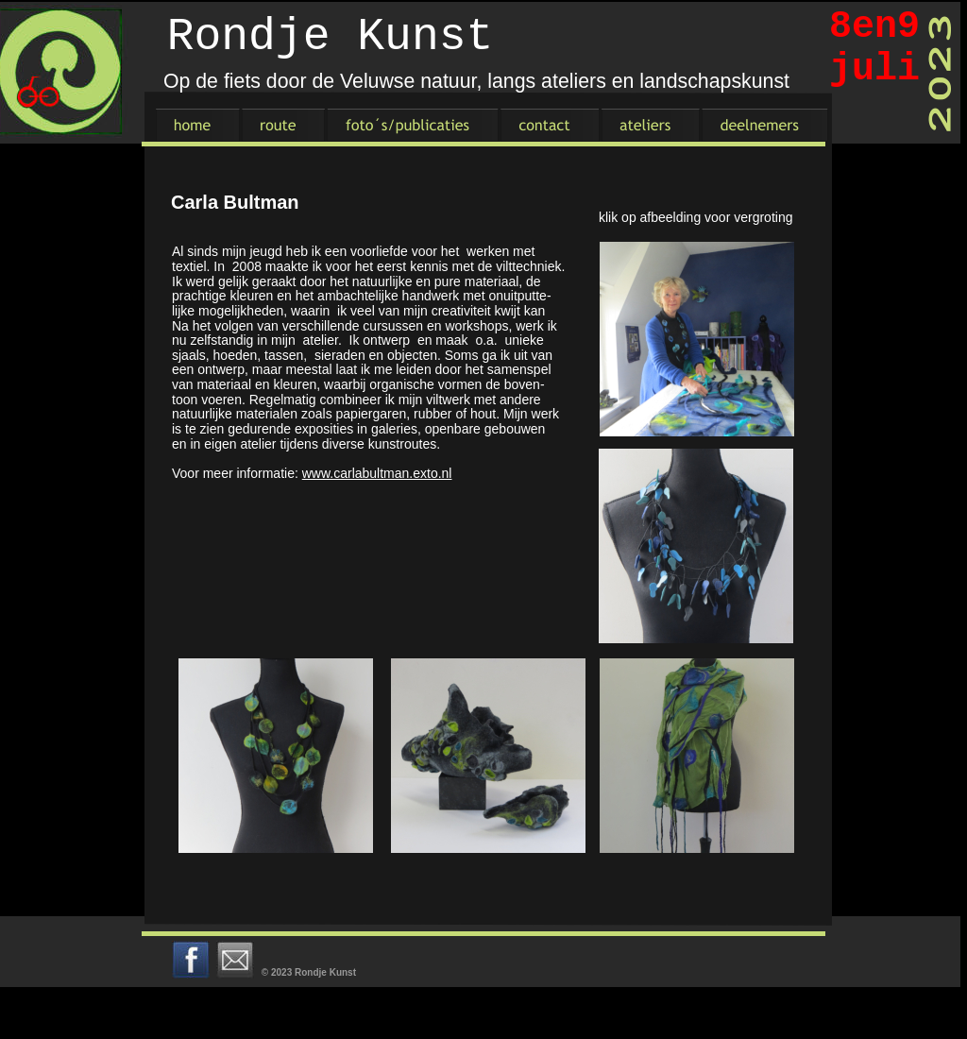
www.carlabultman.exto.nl (377, 473)
